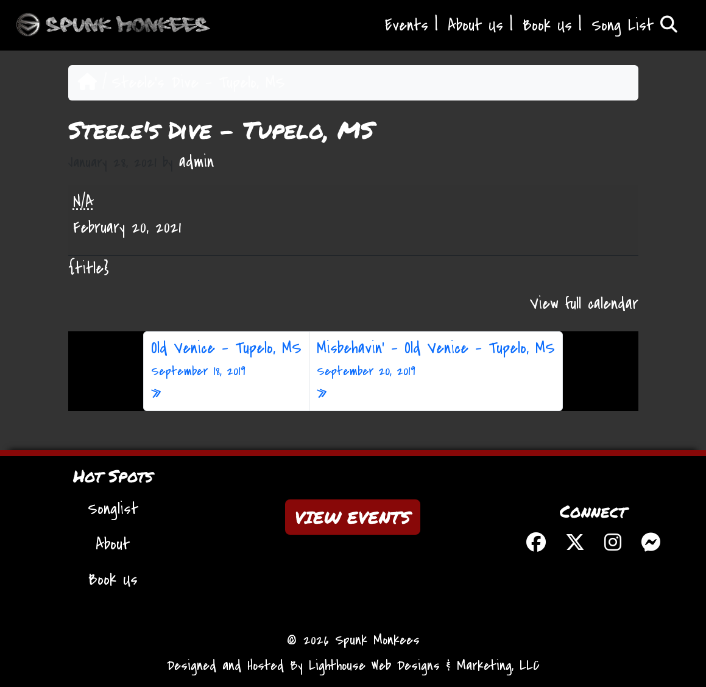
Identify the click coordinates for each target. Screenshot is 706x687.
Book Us (547, 25)
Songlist (113, 509)
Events (406, 25)
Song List (634, 25)
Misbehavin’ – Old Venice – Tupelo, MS (436, 359)
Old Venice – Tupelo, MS (226, 359)
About (113, 544)
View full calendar (584, 303)
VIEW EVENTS (353, 517)
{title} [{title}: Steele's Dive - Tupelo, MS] (88, 268)
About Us (475, 25)
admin (196, 162)
